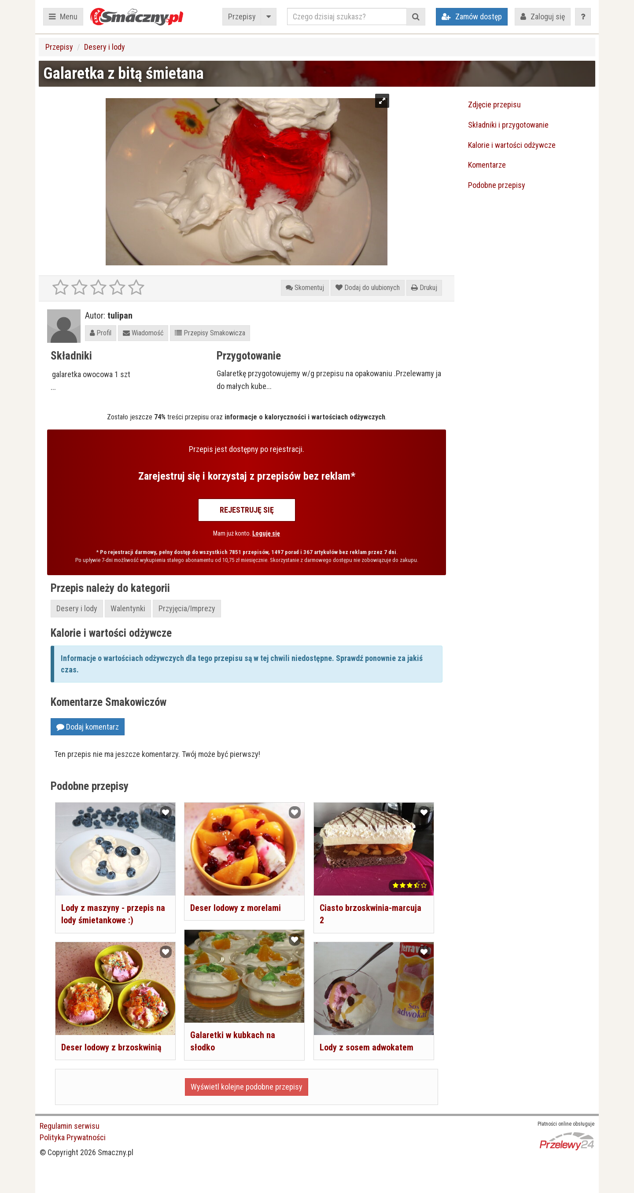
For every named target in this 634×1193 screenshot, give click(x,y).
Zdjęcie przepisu (494, 104)
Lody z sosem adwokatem (366, 1047)
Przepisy (242, 16)
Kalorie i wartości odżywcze (512, 145)
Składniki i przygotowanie (508, 124)
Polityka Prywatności (73, 1137)
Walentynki (128, 608)
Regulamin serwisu (70, 1126)
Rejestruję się (247, 509)
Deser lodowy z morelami (235, 908)
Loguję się (266, 533)
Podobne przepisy (496, 185)
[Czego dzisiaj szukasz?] (347, 16)
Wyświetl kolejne (246, 1086)
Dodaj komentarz (87, 726)
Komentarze (487, 164)
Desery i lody (104, 46)
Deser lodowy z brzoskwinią (111, 1047)
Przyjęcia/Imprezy (186, 608)
